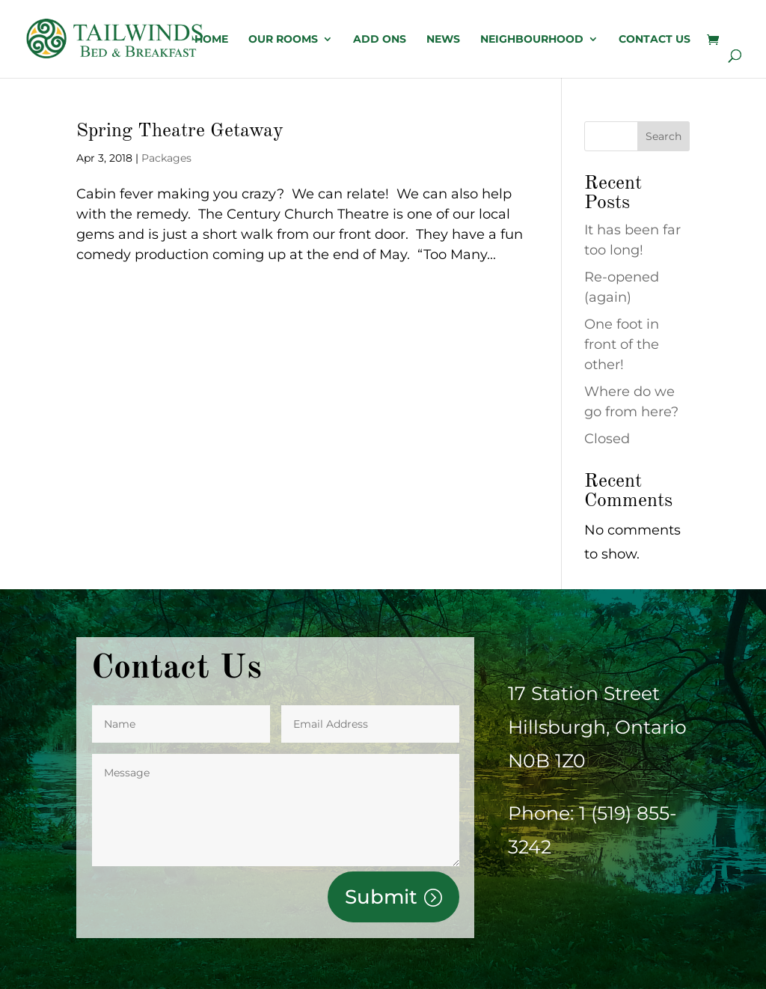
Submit (381, 897)
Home (211, 40)
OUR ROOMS (283, 40)
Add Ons (379, 40)
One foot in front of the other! (621, 344)
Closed (607, 438)
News (443, 40)
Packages (166, 158)
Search (663, 136)
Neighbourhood (531, 40)
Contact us (654, 40)
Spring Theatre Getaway (180, 131)
